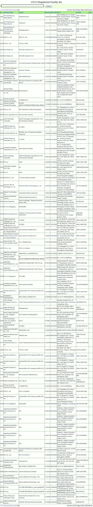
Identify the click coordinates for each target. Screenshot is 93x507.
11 (12, 10)
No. (1, 12)
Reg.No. (47, 12)
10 (9, 10)
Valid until (53, 12)
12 (15, 10)
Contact (78, 12)
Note (90, 12)
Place (59, 12)
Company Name (8, 12)
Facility (21, 12)
